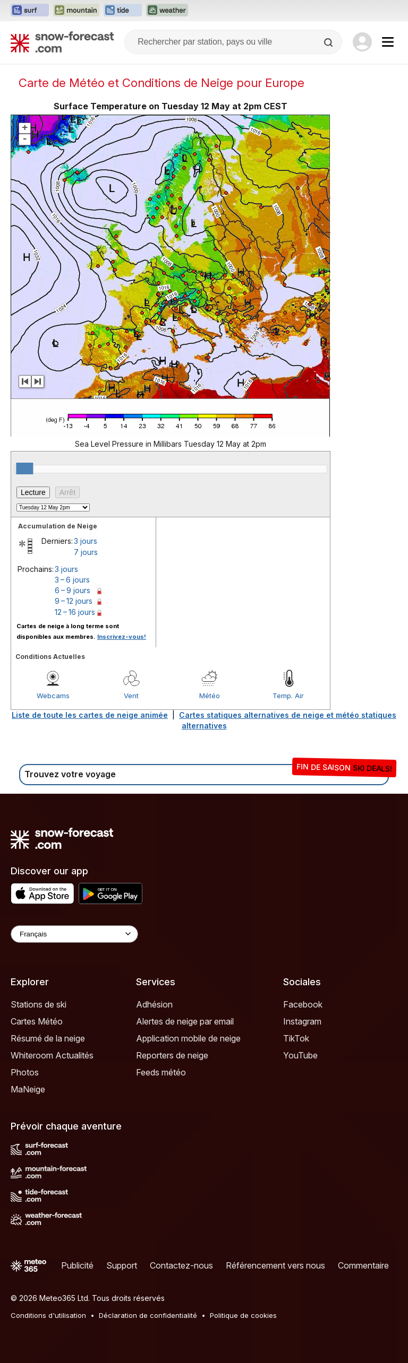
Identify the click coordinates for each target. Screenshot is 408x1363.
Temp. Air (288, 695)
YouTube (300, 1055)
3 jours (85, 540)
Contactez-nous (181, 1265)
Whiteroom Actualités (52, 1055)
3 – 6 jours (72, 579)
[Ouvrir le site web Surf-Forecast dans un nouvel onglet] (30, 11)
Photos (25, 1072)
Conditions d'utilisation (48, 1315)
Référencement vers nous (275, 1265)
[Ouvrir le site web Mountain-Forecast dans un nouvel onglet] (76, 11)
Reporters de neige (172, 1055)
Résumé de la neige (48, 1038)
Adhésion (154, 1004)
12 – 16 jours (75, 612)
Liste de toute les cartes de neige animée (90, 714)
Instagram (302, 1021)
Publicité (77, 1265)
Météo (209, 695)
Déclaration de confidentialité (148, 1315)
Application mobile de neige (188, 1038)
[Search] (329, 42)
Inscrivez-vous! (121, 636)
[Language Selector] (74, 934)
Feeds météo (161, 1072)
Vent (131, 695)
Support (121, 1265)
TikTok (296, 1038)
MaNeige (28, 1089)
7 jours (86, 552)
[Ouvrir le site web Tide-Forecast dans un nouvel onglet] (123, 11)
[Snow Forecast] (62, 42)
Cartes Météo (37, 1021)
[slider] (24, 468)
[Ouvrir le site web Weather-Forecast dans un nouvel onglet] (167, 11)
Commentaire (363, 1265)
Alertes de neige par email (185, 1021)
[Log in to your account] (362, 41)
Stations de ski (38, 1004)
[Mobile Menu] (387, 41)
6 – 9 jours (72, 590)
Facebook (302, 1004)
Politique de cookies (243, 1315)
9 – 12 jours (73, 600)
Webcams (53, 695)
